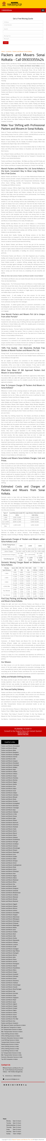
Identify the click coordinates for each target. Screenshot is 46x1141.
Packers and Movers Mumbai (9, 780)
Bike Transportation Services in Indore (11, 1032)
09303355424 (7, 10)
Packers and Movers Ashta (8, 869)
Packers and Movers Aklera (8, 970)
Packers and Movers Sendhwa (9, 895)
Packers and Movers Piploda (9, 966)
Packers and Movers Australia (9, 993)
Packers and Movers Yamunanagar (10, 985)
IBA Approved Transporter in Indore (11, 1027)
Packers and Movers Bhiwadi (9, 797)
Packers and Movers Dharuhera (10, 981)
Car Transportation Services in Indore (11, 1029)
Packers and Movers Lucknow (9, 944)
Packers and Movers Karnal (8, 978)
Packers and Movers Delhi (8, 759)
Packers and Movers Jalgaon (9, 1004)
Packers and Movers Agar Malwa (10, 951)
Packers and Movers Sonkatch (9, 1023)
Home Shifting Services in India (10, 1046)
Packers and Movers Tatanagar (10, 808)
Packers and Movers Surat (8, 791)
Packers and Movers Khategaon (10, 964)
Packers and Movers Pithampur (10, 871)
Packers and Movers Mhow (8, 882)
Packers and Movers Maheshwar (10, 917)
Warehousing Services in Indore (10, 1044)
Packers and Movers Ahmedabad (10, 746)
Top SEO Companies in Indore (9, 1059)
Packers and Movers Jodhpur (9, 771)
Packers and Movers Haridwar (9, 983)
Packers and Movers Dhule (8, 867)
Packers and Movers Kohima (9, 910)
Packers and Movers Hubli (8, 936)
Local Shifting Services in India (9, 1051)
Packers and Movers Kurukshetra (10, 839)
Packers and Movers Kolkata (9, 774)
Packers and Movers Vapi (8, 991)
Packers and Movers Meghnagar (10, 925)
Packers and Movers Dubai (8, 995)
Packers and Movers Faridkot (9, 932)
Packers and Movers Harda (8, 829)
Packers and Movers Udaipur (9, 793)
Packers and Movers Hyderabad (10, 765)
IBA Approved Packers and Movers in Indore (13, 1025)
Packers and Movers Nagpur (9, 782)
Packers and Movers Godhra (9, 1012)
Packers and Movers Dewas (9, 816)
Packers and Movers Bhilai (8, 750)
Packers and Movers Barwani (9, 899)
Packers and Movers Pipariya (9, 906)
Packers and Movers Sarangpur (10, 949)
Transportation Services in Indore (10, 1042)
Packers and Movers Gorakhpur (10, 844)
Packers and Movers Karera (9, 1015)
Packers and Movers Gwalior (9, 856)
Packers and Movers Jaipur (8, 769)
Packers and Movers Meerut (9, 833)
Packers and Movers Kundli (8, 947)
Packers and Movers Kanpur (9, 776)
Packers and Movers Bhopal (9, 748)
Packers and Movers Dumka (9, 938)
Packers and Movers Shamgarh (10, 953)
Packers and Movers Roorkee (9, 801)
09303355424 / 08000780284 (13, 1076)
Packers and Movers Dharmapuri (10, 921)
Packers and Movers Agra (8, 810)
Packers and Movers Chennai (9, 757)
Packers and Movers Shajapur (9, 915)
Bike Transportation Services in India (11, 1055)
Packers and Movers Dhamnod (9, 825)
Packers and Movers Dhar (8, 873)
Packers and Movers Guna (8, 854)
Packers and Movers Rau (8, 884)
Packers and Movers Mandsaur (9, 880)
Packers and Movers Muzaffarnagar (11, 989)
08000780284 (23, 734)
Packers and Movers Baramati (9, 901)
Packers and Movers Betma (9, 955)
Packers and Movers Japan (8, 1002)
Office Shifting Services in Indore (10, 1036)
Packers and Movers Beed (8, 934)
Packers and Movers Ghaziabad (10, 763)
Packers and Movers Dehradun (9, 976)
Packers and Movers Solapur (9, 972)
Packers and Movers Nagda (9, 876)
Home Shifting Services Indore (9, 1034)
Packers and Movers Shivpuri (9, 850)
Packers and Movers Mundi (8, 886)
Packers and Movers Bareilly (9, 1017)
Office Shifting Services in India (10, 1049)
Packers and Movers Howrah (9, 987)
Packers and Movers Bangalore (10, 752)
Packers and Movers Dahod (9, 835)
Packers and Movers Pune (8, 786)
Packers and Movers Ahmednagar (10, 848)
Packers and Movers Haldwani (9, 812)
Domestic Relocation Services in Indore (12, 1038)
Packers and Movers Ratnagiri (9, 842)
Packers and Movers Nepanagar (10, 852)
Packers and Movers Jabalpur (9, 767)
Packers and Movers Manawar (9, 897)
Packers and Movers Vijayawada (10, 940)
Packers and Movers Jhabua (9, 878)
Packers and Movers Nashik (9, 784)
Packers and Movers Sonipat (9, 1008)
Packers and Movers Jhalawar (9, 837)
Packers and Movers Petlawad (9, 923)
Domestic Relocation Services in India (11, 1057)
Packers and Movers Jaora (8, 930)
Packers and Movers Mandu (9, 927)
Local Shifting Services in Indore (10, 1040)
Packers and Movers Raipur (8, 788)
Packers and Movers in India (9, 814)
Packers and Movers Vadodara (9, 795)
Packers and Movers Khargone (9, 888)
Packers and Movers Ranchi (9, 831)
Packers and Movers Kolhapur (9, 942)
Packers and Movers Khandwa (9, 778)
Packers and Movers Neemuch (9, 823)
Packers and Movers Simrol (8, 863)
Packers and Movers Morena (9, 908)
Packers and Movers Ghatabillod (10, 913)
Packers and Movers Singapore (9, 998)
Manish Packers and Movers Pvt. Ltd (22, 1140)
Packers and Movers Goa (8, 1021)
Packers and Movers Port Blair (9, 1019)
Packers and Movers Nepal (8, 1000)
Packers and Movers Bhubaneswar (10, 893)
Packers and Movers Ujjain (8, 818)
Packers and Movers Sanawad (9, 891)
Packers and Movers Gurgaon (9, 761)
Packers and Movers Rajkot (9, 1010)
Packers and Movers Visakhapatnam (11, 865)
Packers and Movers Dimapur (9, 861)
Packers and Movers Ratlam (9, 820)
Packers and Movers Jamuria (9, 961)
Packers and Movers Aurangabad (10, 803)
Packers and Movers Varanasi (9, 846)
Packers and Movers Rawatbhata (10, 968)
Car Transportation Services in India (11, 1053)
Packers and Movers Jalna (8, 957)
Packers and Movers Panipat (9, 1006)
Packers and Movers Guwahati (9, 974)
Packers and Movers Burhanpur (10, 805)
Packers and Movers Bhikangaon (10, 919)
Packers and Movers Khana (8, 959)
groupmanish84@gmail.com (12, 1079)
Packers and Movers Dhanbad (9, 827)
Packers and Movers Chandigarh (10, 755)
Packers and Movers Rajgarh (9, 904)
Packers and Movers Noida (8, 799)
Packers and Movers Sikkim (8, 859)
